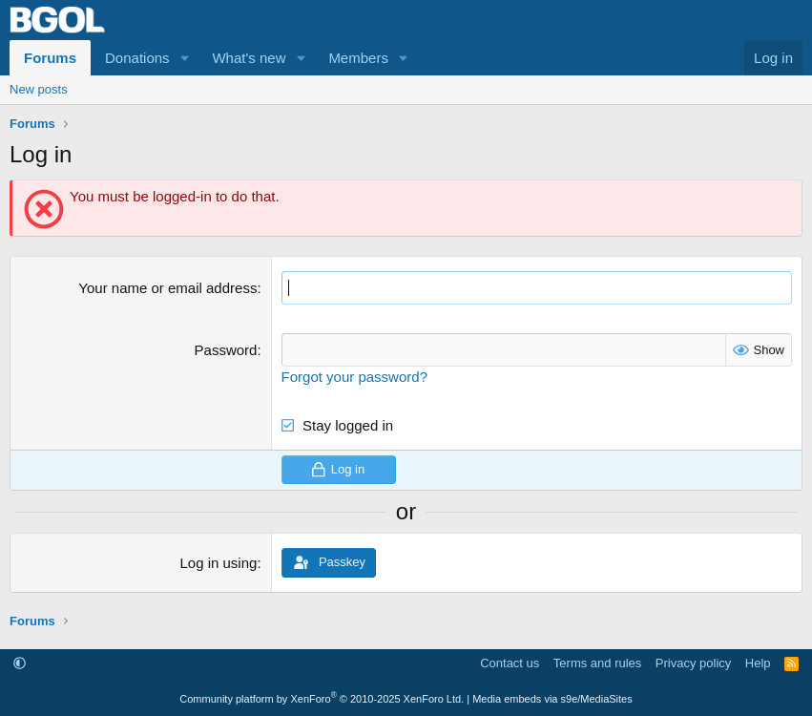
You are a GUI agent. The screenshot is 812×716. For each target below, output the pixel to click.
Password (226, 350)
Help (758, 663)
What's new (248, 58)
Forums (50, 58)
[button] (184, 57)
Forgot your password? (354, 377)
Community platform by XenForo (321, 699)
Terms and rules (597, 663)
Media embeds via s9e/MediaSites (552, 699)
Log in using (218, 563)
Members (358, 58)
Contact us (509, 663)
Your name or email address (167, 288)
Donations (137, 58)
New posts (39, 89)
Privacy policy (693, 663)
